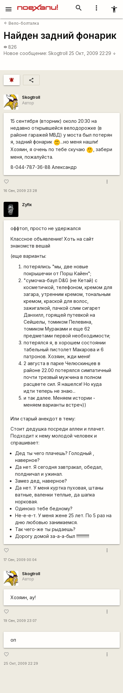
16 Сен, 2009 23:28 (20, 191)
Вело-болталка (21, 23)
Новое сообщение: (25, 53)
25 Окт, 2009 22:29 (92, 53)
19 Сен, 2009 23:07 (20, 621)
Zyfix (27, 204)
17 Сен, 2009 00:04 (20, 560)
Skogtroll (58, 53)
